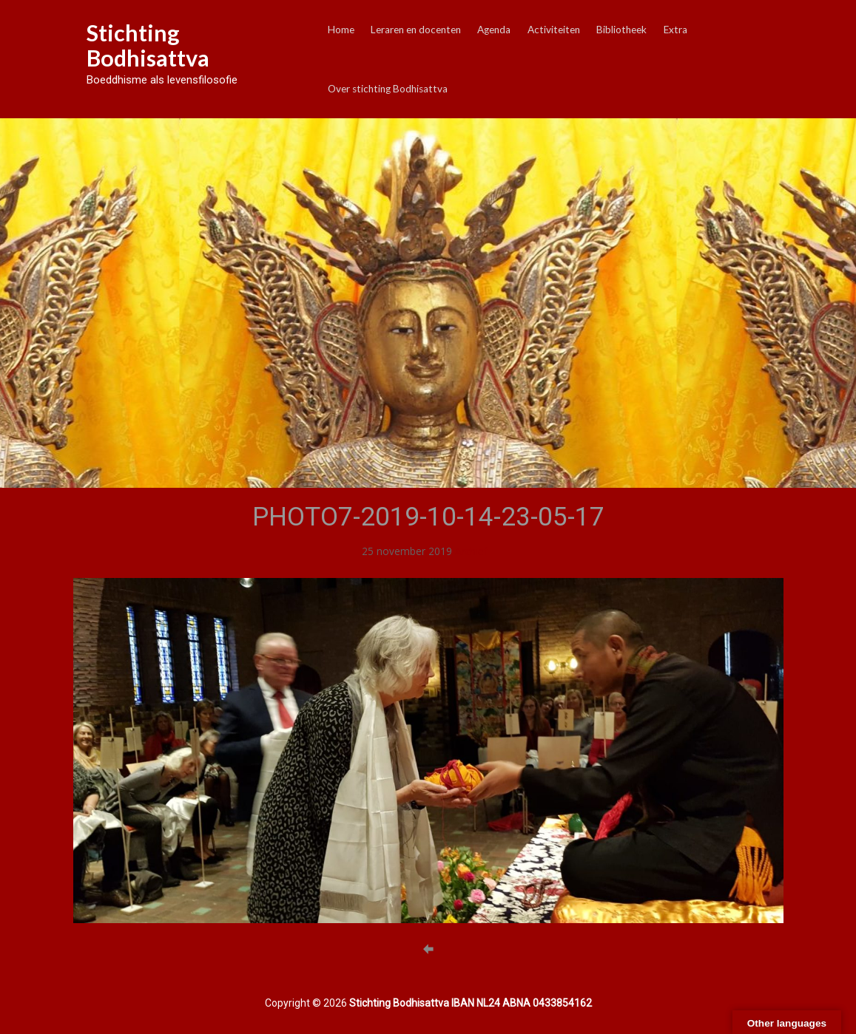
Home (341, 29)
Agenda (493, 29)
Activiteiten (554, 29)
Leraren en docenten (416, 29)
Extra (675, 29)
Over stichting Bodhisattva (388, 89)
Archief (471, 551)
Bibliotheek (621, 29)
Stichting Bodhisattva (148, 45)
